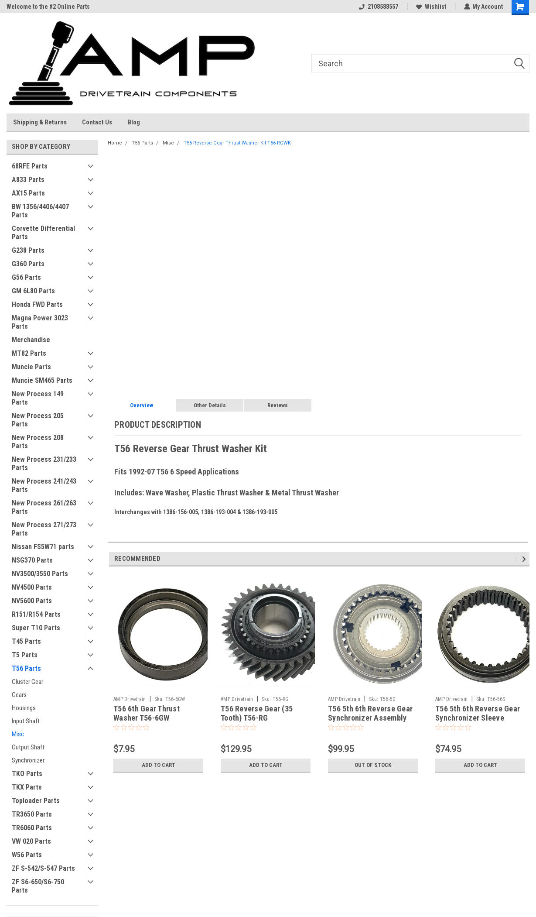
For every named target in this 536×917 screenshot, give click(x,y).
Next (525, 559)
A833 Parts (28, 179)
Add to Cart (158, 765)
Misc (18, 734)
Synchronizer (28, 760)
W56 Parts (27, 855)
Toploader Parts (36, 801)
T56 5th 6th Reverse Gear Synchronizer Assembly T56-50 (370, 718)
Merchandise (31, 340)
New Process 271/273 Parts (44, 529)
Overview (141, 405)
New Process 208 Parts (38, 441)
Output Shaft (28, 747)
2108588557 (378, 6)
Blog (133, 122)
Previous (517, 559)
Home (115, 143)
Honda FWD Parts (37, 304)
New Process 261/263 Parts (44, 507)
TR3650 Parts (32, 814)
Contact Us (97, 122)
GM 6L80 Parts (33, 291)
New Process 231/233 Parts (44, 463)
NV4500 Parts (32, 587)
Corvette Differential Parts (43, 232)
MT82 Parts (29, 353)
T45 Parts (26, 641)
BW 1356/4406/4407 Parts (40, 211)
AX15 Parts (28, 193)
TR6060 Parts (32, 828)
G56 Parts (26, 277)
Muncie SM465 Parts (42, 380)
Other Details (210, 405)
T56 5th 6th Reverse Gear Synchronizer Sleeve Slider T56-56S (477, 718)
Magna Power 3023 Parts (40, 322)
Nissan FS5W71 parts (43, 547)
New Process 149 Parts (38, 398)
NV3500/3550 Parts (40, 574)
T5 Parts (25, 655)
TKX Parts (27, 787)
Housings (24, 708)
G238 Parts (28, 250)
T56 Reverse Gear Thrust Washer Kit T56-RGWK (237, 143)
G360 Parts (28, 264)
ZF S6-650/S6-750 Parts (38, 886)
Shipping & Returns (40, 122)
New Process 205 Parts (38, 420)
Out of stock (373, 765)
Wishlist (431, 6)
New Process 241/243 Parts (44, 485)
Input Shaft (26, 721)
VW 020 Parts (31, 841)
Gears (19, 695)
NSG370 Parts (32, 560)
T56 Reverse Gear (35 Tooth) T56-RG (257, 713)
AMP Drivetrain (129, 699)
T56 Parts (26, 668)
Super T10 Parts (36, 628)
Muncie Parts (31, 367)
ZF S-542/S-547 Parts (43, 868)
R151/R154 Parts (36, 614)
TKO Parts (27, 773)
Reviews (277, 405)
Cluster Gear (27, 682)
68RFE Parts (30, 166)
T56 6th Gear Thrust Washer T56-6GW (146, 713)
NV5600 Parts (32, 601)
